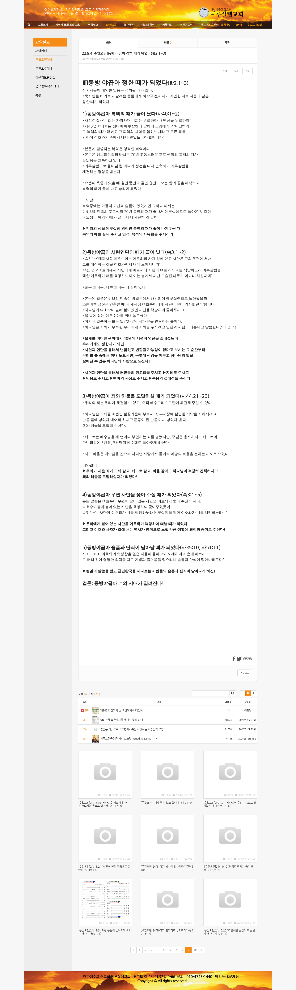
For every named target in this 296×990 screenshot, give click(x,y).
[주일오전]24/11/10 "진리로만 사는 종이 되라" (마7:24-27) (228, 868)
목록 (227, 42)
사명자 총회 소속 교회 (68, 24)
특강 (38, 95)
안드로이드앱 (255, 24)
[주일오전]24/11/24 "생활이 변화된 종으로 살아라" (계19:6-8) (104, 868)
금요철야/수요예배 (47, 86)
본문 (108, 42)
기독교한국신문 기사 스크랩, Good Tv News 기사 (128, 738)
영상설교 (93, 24)
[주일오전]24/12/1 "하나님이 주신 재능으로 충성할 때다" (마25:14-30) (229, 804)
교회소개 (43, 24)
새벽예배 (41, 51)
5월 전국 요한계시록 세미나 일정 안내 (121, 719)
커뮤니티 (167, 24)
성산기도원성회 (45, 77)
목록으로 (244, 672)
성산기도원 (186, 24)
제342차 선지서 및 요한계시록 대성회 (121, 710)
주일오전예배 (44, 60)
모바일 (239, 24)
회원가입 (225, 24)
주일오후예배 (44, 68)
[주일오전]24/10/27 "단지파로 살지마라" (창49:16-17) (167, 932)
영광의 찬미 (147, 24)
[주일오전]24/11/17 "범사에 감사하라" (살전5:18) (167, 868)
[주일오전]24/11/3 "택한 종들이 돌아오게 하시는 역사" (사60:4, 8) (104, 932)
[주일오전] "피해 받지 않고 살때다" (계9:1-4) (166, 802)
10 (195, 949)
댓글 (167, 42)
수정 (225, 71)
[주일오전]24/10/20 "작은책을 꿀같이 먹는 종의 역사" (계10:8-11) (229, 932)
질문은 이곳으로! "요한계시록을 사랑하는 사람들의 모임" (132, 729)
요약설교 (111, 24)
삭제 (236, 71)
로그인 (212, 24)
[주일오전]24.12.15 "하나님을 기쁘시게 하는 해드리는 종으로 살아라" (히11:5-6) (102, 804)
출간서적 (128, 24)
